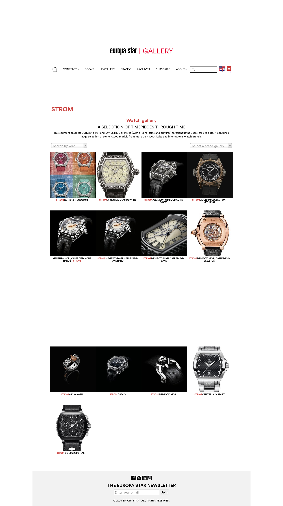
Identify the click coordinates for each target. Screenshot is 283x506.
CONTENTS (71, 69)
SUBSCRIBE (163, 69)
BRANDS (126, 69)
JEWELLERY (107, 69)
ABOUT (181, 69)
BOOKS (89, 69)
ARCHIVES (143, 69)
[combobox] (69, 145)
